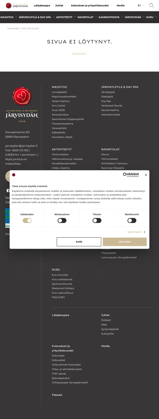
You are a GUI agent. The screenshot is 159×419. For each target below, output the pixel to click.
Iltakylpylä (107, 96)
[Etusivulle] (16, 5)
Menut (105, 154)
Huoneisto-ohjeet (62, 137)
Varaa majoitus (60, 101)
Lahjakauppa (42, 5)
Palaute (57, 394)
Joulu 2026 (58, 110)
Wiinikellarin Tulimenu (114, 163)
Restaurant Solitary (63, 288)
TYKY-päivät (59, 373)
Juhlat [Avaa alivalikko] (59, 5)
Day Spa (106, 101)
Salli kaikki (125, 241)
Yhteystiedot (108, 252)
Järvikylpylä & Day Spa (119, 87)
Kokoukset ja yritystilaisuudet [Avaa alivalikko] (90, 5)
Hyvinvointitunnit (62, 283)
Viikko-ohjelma (61, 167)
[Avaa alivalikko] (65, 6)
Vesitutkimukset (110, 114)
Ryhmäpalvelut (61, 378)
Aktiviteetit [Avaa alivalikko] (64, 17)
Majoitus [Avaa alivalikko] (7, 17)
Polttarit (106, 320)
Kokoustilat (58, 360)
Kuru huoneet (60, 274)
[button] (151, 5)
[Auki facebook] (8, 191)
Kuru (56, 269)
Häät (104, 324)
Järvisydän (13, 28)
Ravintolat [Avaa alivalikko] (85, 17)
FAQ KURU (58, 297)
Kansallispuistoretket (64, 163)
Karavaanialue (60, 114)
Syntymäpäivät (110, 329)
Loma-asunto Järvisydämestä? (119, 257)
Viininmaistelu (60, 154)
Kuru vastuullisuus (62, 292)
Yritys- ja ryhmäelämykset (67, 369)
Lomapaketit (59, 92)
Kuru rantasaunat (62, 279)
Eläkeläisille (58, 132)
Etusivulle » (79, 53)
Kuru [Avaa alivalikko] (149, 17)
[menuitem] (42, 5)
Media (121, 5)
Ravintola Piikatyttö (112, 167)
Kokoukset (58, 355)
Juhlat (105, 315)
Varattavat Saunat (111, 105)
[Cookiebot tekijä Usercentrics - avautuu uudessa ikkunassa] (125, 175)
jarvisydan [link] (21, 145)
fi (140, 5)
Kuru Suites (58, 105)
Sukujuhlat (107, 333)
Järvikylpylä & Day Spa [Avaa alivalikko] (35, 17)
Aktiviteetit (62, 149)
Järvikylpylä (108, 92)
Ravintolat (110, 149)
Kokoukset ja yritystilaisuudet (62, 348)
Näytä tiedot (134, 232)
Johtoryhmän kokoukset (66, 364)
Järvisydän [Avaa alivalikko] (133, 17)
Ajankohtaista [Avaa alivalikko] (109, 17)
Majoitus (59, 87)
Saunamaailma (110, 110)
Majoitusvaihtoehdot (64, 96)
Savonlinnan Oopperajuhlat (68, 119)
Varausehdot (59, 128)
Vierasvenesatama (62, 123)
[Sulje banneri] (146, 175)
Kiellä (79, 241)
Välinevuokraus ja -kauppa (67, 158)
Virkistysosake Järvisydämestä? (70, 382)
